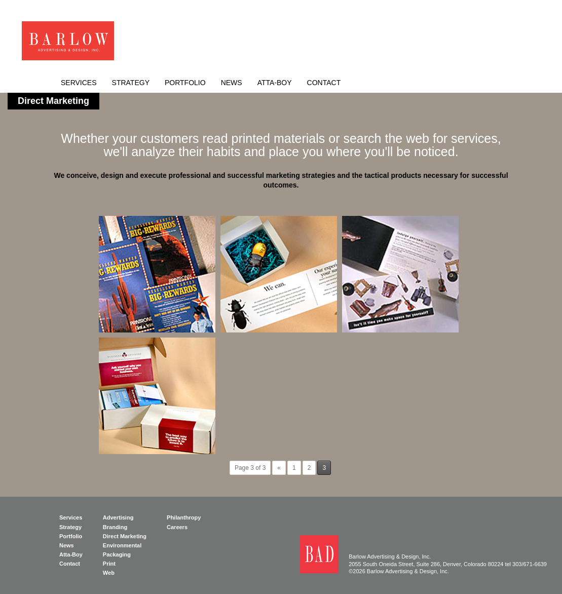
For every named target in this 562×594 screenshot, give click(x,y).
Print (109, 564)
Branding (115, 527)
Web (109, 573)
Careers (177, 527)
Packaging (117, 554)
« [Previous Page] (279, 467)
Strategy (130, 83)
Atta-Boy (274, 83)
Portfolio (185, 83)
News (231, 83)
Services (79, 83)
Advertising (118, 517)
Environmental (122, 545)
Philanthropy (184, 517)
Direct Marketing (124, 536)
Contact (324, 83)
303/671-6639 (529, 564)
